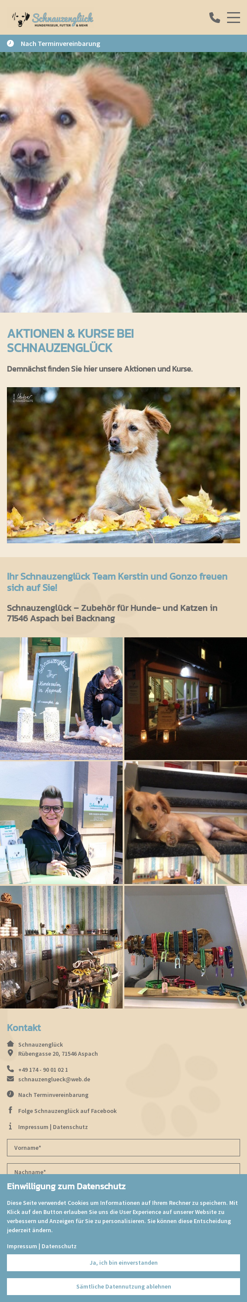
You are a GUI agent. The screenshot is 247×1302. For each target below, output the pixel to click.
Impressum (33, 1127)
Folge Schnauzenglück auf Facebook (67, 1111)
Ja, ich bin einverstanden (124, 1262)
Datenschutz (70, 1127)
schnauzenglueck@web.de (54, 1079)
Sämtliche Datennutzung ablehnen (123, 1286)
